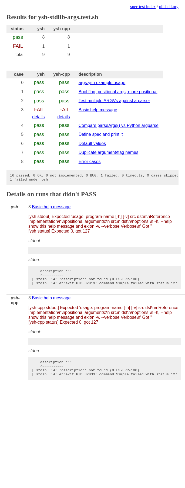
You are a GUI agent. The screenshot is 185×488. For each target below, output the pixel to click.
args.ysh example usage (102, 82)
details (38, 117)
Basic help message (98, 110)
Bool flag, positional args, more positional (118, 91)
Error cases (90, 161)
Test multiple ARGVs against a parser (114, 100)
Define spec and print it (101, 134)
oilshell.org (169, 6)
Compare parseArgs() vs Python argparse (119, 125)
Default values (92, 143)
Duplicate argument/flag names (108, 152)
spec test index (143, 6)
